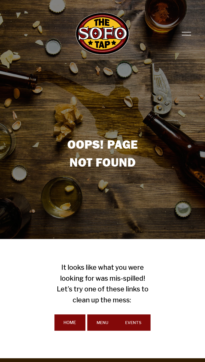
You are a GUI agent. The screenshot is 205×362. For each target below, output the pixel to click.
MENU (102, 322)
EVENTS (133, 322)
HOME (70, 322)
